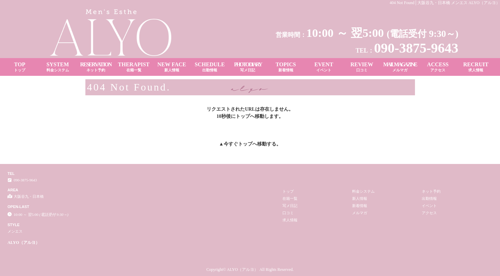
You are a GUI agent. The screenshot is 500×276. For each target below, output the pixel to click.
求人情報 (289, 220)
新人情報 (359, 198)
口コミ (288, 213)
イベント (429, 206)
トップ (245, 144)
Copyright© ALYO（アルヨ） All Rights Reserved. (250, 269)
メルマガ (359, 213)
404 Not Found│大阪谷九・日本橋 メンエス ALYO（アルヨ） (445, 2)
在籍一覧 (289, 198)
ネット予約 (431, 191)
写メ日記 (289, 206)
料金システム (363, 191)
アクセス (429, 213)
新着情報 (359, 206)
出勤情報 (429, 198)
